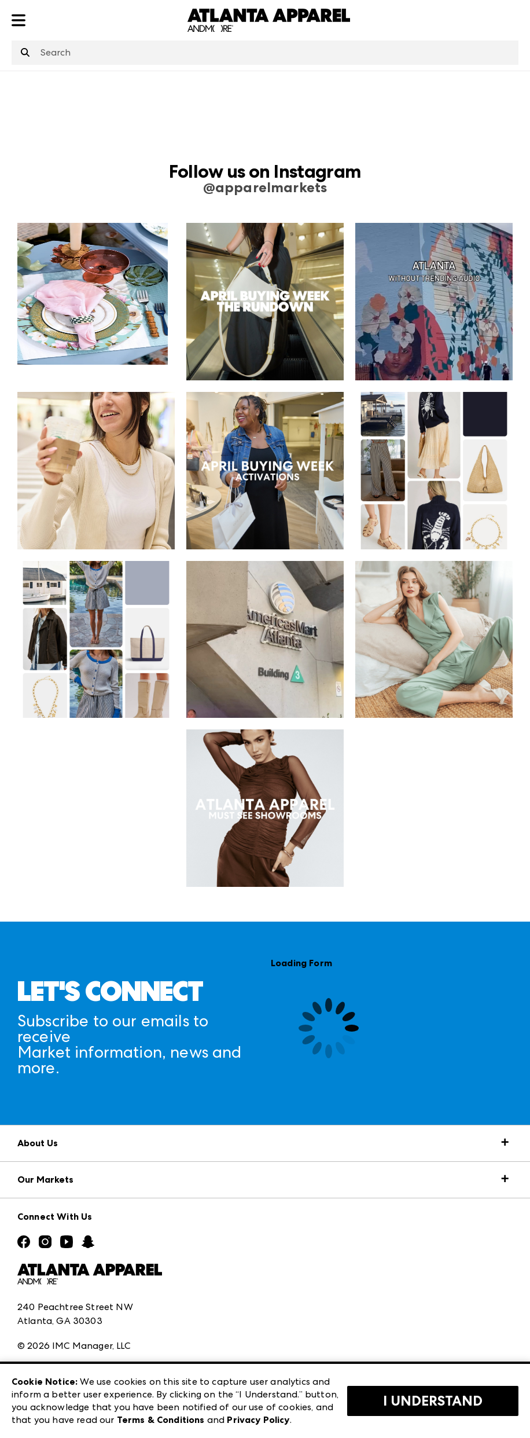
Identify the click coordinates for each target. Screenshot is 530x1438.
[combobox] (265, 53)
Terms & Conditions (161, 1419)
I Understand (433, 1401)
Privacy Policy (258, 1419)
